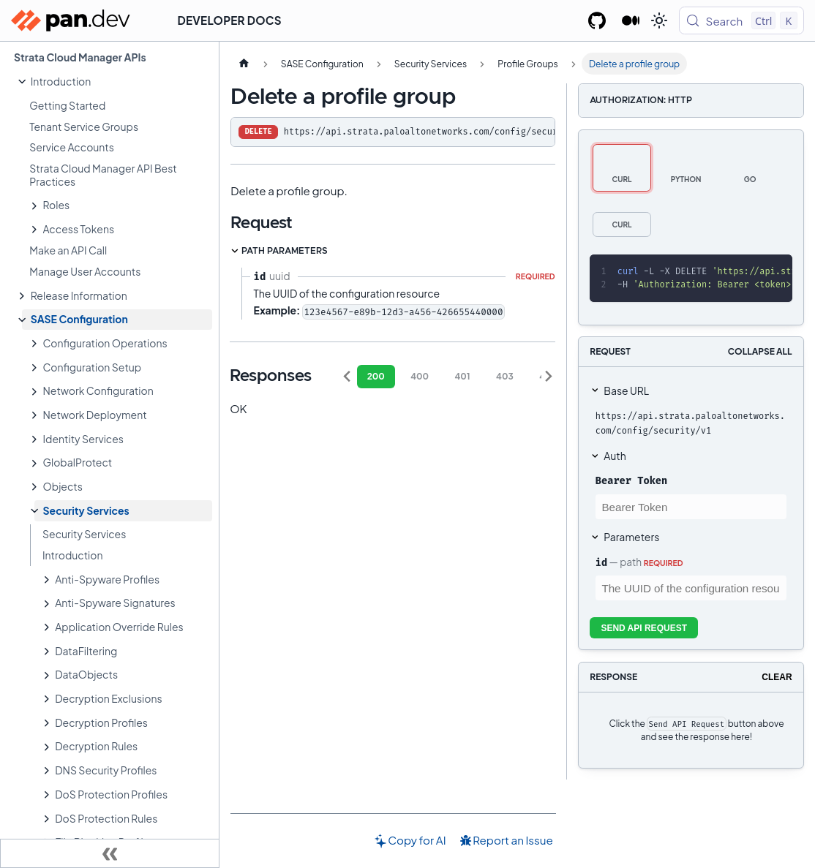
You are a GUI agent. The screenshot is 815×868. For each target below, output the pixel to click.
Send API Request (644, 628)
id (601, 562)
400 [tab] (419, 376)
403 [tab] (505, 376)
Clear (777, 677)
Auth (615, 455)
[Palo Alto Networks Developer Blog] (631, 20)
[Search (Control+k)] (741, 20)
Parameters (631, 536)
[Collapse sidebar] (109, 853)
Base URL (626, 390)
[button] (117, 81)
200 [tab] (376, 376)
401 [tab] (462, 376)
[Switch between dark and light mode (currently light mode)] (659, 20)
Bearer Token (631, 480)
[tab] (622, 168)
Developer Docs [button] (230, 20)
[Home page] (243, 64)
